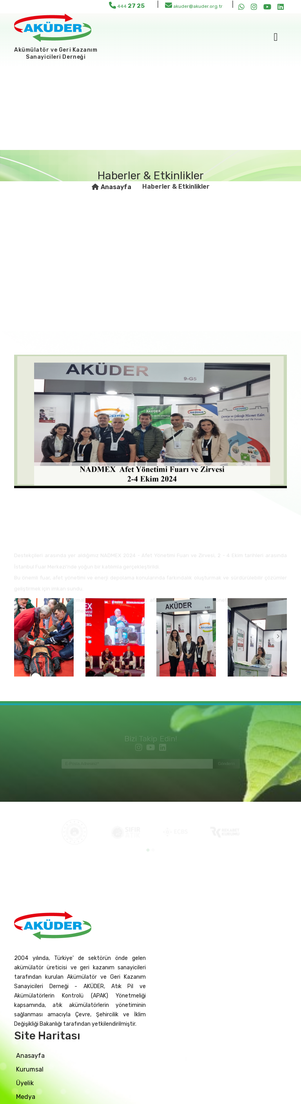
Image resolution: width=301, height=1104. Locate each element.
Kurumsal (30, 1069)
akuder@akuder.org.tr (194, 5)
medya (25, 1096)
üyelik (25, 1083)
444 (127, 5)
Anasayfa (116, 187)
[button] (278, 636)
